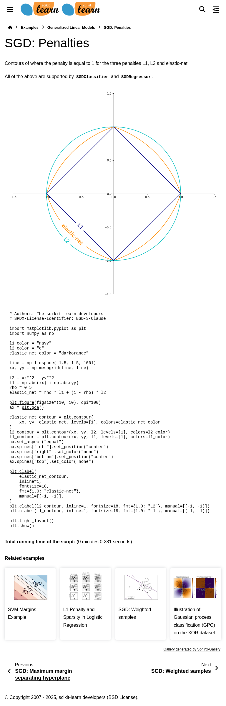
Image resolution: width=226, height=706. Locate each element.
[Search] (202, 9)
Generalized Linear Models (71, 27)
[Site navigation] (10, 9)
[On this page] (215, 9)
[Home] (10, 27)
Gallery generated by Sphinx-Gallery (192, 649)
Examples (30, 27)
